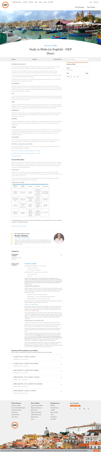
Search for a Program (16, 405)
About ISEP (50, 2)
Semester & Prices (57, 59)
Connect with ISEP (75, 405)
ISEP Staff (53, 405)
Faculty (40, 2)
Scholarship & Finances (16, 410)
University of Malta (50, 45)
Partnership (30, 2)
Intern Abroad (15, 417)
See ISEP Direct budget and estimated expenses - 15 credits (26, 153)
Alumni (36, 2)
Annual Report (54, 417)
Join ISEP (25, 2)
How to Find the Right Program (18, 407)
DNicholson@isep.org (25, 237)
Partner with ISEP (54, 412)
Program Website (16, 156)
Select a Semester (70, 69)
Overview (14, 59)
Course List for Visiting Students (31, 304)
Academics (34, 59)
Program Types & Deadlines (37, 405)
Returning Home (34, 417)
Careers (52, 414)
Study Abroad (15, 412)
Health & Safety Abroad (36, 414)
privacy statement (83, 450)
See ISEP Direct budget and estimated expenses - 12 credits (26, 150)
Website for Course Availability (19, 226)
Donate (45, 2)
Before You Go (34, 410)
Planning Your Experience (36, 407)
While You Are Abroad (36, 412)
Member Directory (55, 407)
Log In (90, 2)
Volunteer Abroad (15, 414)
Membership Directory (16, 2)
